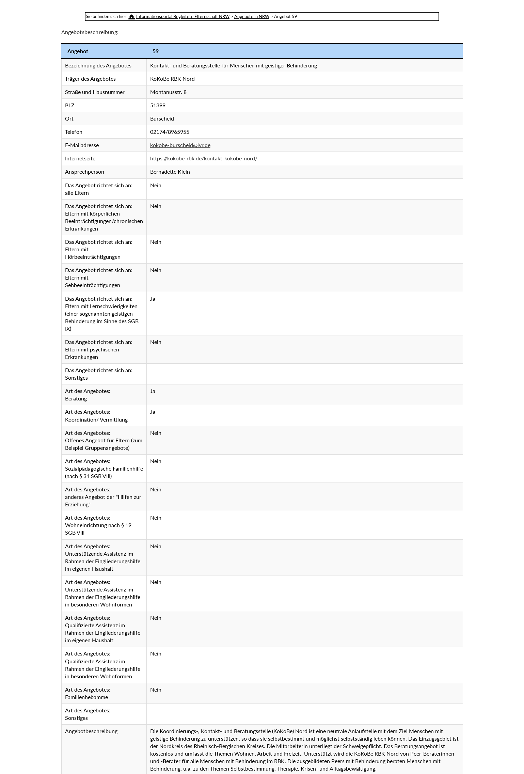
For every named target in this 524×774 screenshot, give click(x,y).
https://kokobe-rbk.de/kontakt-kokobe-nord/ (203, 158)
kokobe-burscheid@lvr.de (180, 145)
